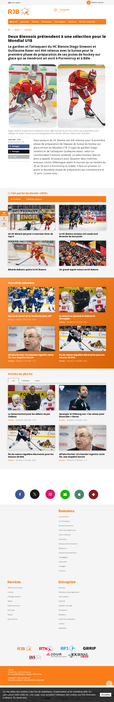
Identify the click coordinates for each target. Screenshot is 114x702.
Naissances (63, 548)
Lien (13, 157)
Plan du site (37, 674)
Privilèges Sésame (14, 596)
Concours (62, 571)
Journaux (24, 21)
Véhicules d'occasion (15, 587)
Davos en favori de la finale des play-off (29, 315)
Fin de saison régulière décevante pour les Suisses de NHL (82, 356)
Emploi (10, 614)
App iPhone (79, 494)
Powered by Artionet (15, 680)
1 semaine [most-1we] (25, 381)
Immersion (63, 539)
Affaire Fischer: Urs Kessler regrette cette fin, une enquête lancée (31, 356)
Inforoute (11, 610)
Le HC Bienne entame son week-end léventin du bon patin (78, 235)
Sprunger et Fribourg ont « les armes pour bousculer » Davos (81, 415)
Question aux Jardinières (68, 553)
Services (72, 21)
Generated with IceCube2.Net (34, 680)
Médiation (62, 614)
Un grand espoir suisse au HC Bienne (78, 269)
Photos (35, 21)
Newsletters (65, 494)
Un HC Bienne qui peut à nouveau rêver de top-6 (30, 235)
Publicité (62, 601)
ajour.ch (13, 21)
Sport (17, 29)
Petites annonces (14, 605)
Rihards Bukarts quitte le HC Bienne (27, 269)
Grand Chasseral (65, 534)
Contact (61, 623)
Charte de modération (67, 619)
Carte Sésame (64, 596)
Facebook (20, 494)
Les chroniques (64, 521)
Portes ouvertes (87, 21)
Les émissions (64, 517)
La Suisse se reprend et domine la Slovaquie (77, 317)
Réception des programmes (69, 592)
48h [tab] (13, 381)
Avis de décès (12, 619)
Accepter (105, 695)
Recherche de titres (66, 525)
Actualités (16, 199)
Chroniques (59, 21)
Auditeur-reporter (95, 3)
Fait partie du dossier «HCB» (28, 193)
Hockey (28, 29)
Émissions (46, 21)
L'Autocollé (63, 562)
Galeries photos (34, 199)
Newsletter (63, 628)
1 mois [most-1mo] (37, 381)
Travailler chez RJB (65, 605)
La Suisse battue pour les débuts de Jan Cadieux (29, 415)
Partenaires (63, 610)
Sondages (62, 566)
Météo (10, 601)
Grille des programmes (67, 530)
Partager (14, 146)
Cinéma (10, 592)
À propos (62, 587)
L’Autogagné (63, 557)
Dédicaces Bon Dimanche (68, 544)
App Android (93, 494)
